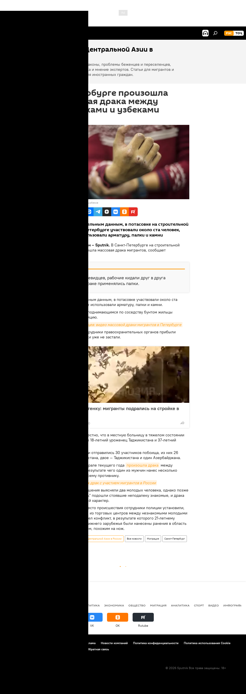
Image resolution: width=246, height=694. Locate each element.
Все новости (134, 538)
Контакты (31, 643)
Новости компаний (114, 643)
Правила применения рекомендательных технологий (43, 649)
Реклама (89, 643)
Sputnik (64, 202)
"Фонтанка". (69, 255)
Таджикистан (16, 605)
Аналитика (180, 605)
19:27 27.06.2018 (68, 119)
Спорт (199, 605)
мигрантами (69, 470)
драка (62, 547)
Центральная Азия (47, 605)
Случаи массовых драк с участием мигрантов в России (107, 482)
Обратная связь (98, 649)
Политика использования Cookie (207, 643)
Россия (72, 605)
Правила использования (60, 643)
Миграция (153, 538)
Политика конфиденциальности (155, 643)
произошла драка (142, 465)
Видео (213, 605)
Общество (137, 605)
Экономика (114, 605)
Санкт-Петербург (174, 538)
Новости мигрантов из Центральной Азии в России (90, 538)
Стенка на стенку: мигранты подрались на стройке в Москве (120, 411)
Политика (91, 605)
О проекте (12, 643)
